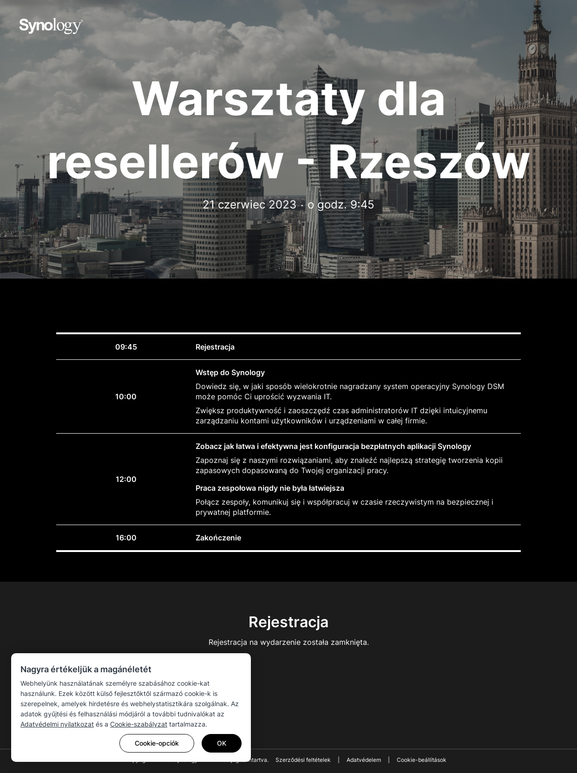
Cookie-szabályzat (138, 724)
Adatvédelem (364, 759)
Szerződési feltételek (303, 759)
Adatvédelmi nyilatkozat (57, 724)
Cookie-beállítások (421, 759)
